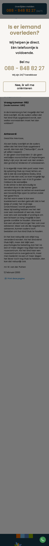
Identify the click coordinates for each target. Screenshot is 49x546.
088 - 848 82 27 (24, 68)
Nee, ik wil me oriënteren (24, 86)
